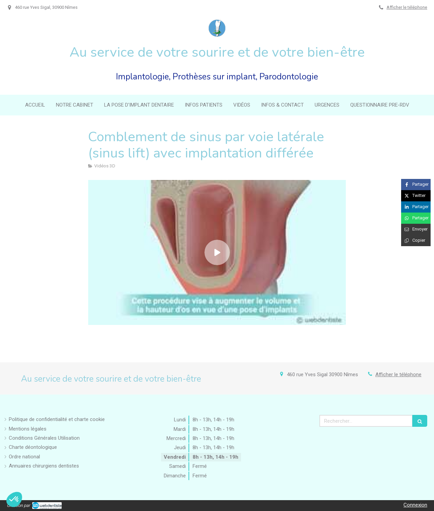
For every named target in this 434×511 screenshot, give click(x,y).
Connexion (415, 505)
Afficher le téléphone (407, 7)
